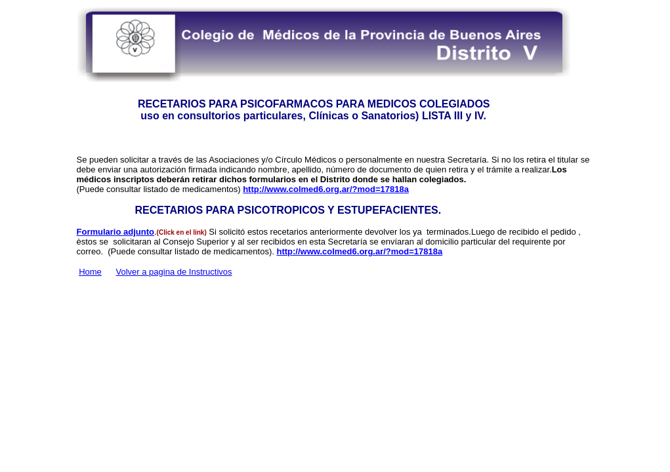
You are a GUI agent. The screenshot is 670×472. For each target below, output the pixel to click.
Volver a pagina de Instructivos (174, 272)
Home (90, 272)
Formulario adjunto (115, 232)
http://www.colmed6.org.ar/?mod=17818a (326, 189)
